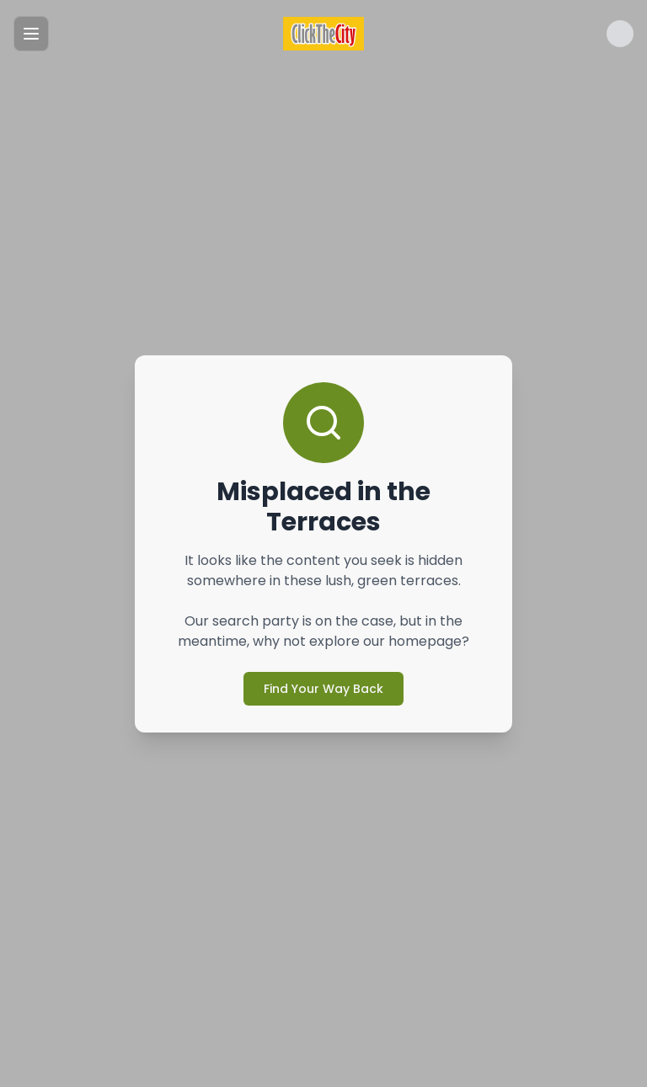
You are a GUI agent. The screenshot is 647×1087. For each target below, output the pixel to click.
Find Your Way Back (323, 688)
